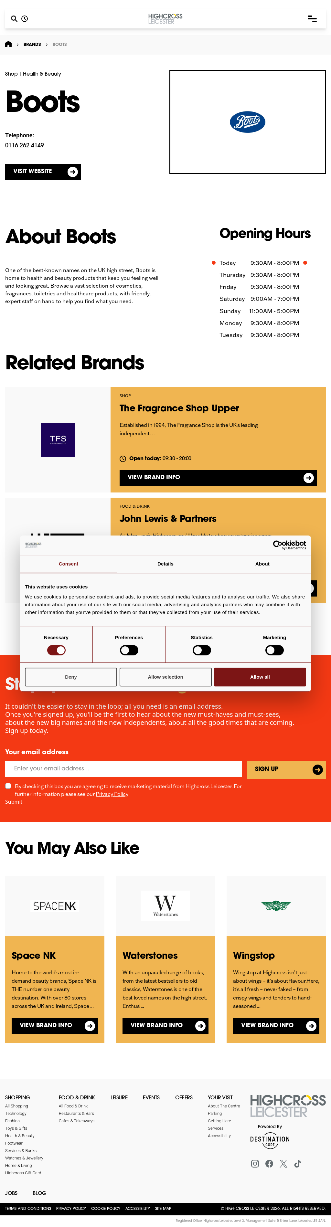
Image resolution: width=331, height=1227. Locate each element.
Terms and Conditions (28, 1209)
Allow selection (165, 677)
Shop (11, 74)
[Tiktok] (297, 1163)
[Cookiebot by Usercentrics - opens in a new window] (278, 545)
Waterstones (150, 956)
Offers (184, 1098)
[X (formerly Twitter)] (283, 1163)
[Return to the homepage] (288, 1110)
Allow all (260, 677)
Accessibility (137, 1209)
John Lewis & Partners (168, 519)
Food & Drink (135, 506)
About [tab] (262, 563)
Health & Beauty (42, 74)
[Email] (123, 769)
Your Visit (220, 1098)
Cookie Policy (105, 1209)
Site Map (163, 1209)
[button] (312, 19)
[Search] (14, 19)
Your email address (37, 752)
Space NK (34, 956)
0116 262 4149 (24, 146)
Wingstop (254, 956)
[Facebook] (269, 1163)
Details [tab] (165, 563)
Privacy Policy (112, 794)
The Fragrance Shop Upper (179, 409)
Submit (13, 801)
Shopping (17, 1098)
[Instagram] (255, 1163)
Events (151, 1098)
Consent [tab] (69, 563)
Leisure (119, 1098)
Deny (71, 677)
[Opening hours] (24, 19)
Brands (32, 45)
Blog (39, 1193)
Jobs (11, 1193)
